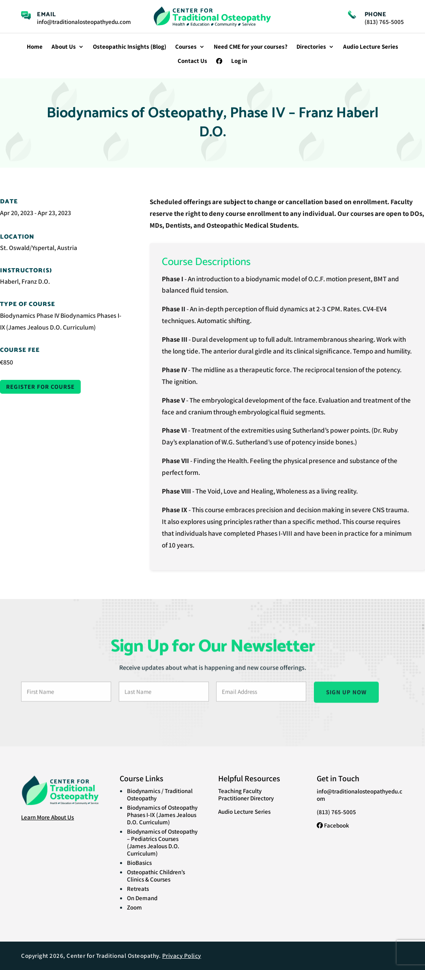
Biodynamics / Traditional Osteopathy (160, 794)
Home (35, 47)
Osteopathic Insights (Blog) (129, 47)
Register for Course (40, 386)
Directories (311, 47)
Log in (239, 61)
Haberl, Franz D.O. (25, 281)
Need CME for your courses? (251, 47)
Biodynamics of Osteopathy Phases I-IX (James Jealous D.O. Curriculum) (162, 815)
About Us (64, 47)
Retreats (138, 888)
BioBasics (139, 863)
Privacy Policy (181, 955)
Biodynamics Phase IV (29, 315)
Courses (186, 47)
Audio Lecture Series (370, 47)
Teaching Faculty (240, 791)
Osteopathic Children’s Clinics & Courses (156, 875)
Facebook (333, 825)
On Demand (142, 898)
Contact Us (192, 61)
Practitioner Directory (246, 798)
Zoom (134, 907)
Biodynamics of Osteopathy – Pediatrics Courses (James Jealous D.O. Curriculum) (162, 842)
